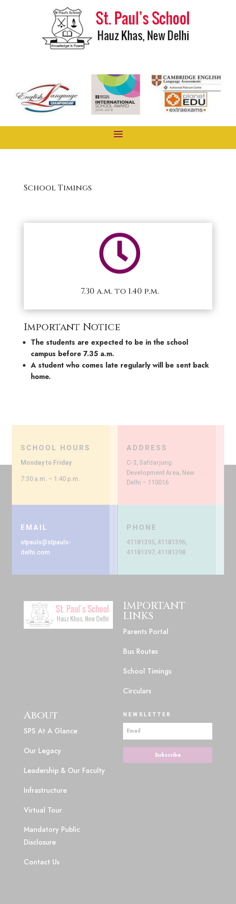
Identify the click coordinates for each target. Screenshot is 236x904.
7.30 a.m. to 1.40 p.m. (120, 291)
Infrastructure (45, 790)
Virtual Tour (43, 810)
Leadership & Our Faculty (64, 770)
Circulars (137, 691)
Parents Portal (145, 632)
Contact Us (41, 862)
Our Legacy (42, 751)
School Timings (147, 671)
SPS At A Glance (50, 731)
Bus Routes (140, 651)
